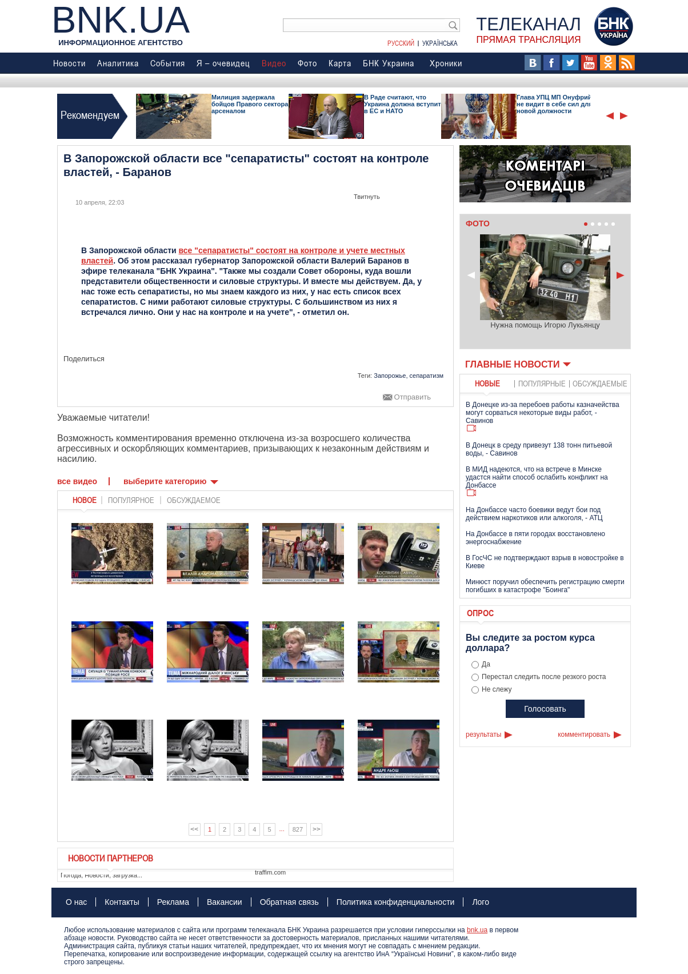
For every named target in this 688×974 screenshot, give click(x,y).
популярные (542, 383)
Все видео (77, 481)
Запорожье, (390, 375)
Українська (440, 42)
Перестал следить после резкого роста (544, 677)
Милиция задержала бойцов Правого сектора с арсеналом (252, 104)
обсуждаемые (600, 383)
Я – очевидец (223, 63)
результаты (483, 734)
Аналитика (118, 63)
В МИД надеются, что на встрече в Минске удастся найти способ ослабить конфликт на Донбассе (537, 477)
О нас (76, 902)
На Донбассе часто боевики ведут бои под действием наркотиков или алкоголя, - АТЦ (534, 514)
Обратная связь (289, 902)
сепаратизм (426, 375)
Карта (340, 63)
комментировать (584, 734)
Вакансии (224, 902)
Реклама (173, 902)
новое (85, 500)
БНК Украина (388, 63)
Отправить (412, 397)
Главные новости (512, 364)
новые (487, 383)
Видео (274, 63)
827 (298, 829)
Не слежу (496, 689)
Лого (480, 902)
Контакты (122, 902)
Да (486, 664)
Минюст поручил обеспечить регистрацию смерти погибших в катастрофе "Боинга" (545, 586)
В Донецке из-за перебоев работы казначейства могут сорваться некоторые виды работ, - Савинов (542, 413)
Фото (307, 63)
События (167, 63)
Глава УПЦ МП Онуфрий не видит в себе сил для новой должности (555, 104)
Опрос (480, 612)
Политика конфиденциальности (396, 902)
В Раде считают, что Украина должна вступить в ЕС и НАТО (404, 104)
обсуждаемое (194, 500)
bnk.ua (477, 930)
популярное (131, 500)
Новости (69, 63)
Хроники (446, 63)
